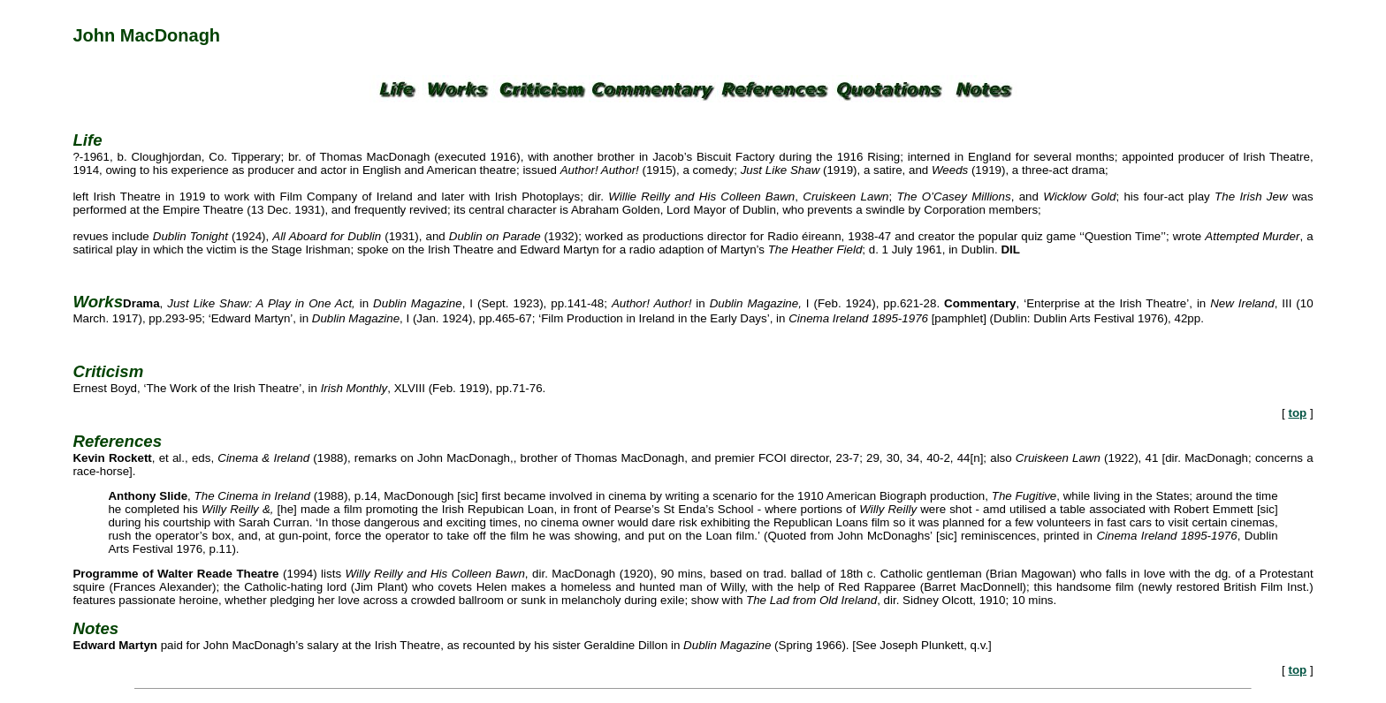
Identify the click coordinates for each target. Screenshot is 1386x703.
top (1297, 413)
